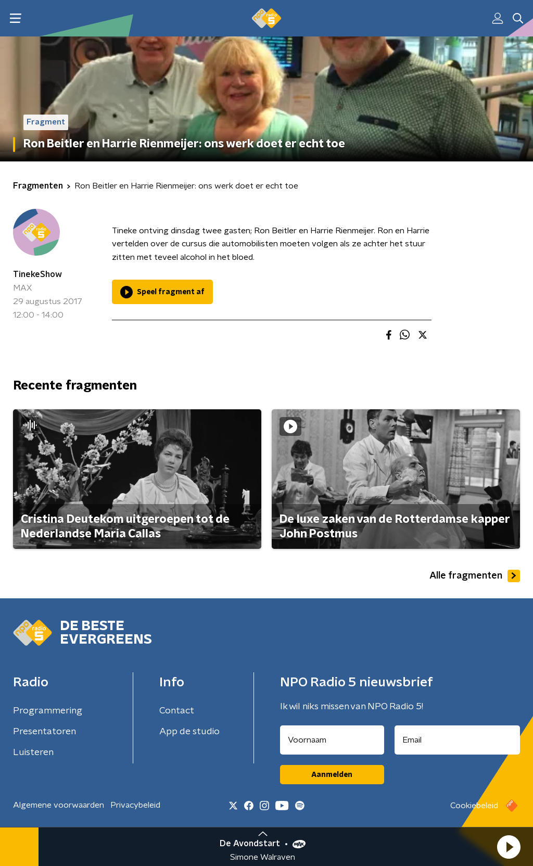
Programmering (47, 711)
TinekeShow (37, 274)
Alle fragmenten (474, 576)
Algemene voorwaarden (58, 805)
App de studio (189, 731)
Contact (176, 711)
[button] (508, 846)
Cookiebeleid (474, 805)
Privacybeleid (135, 805)
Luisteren (33, 752)
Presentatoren (44, 731)
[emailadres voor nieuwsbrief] (458, 740)
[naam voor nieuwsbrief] (332, 740)
